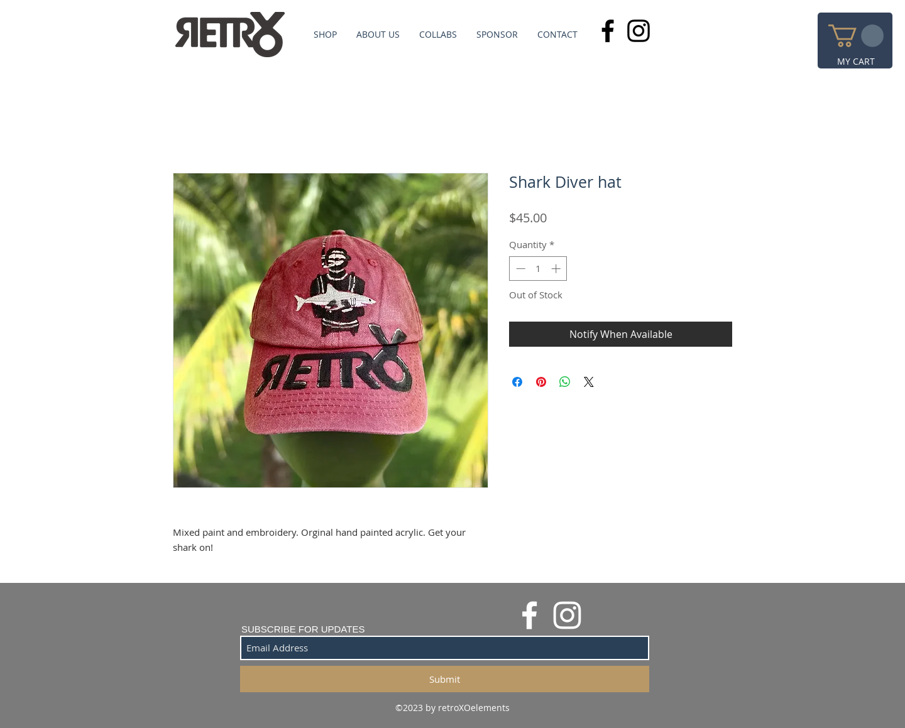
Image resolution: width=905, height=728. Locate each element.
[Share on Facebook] (517, 381)
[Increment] (557, 268)
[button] (856, 35)
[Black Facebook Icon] (608, 31)
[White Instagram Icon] (567, 615)
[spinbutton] (538, 268)
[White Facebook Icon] (529, 615)
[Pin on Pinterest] (541, 381)
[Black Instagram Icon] (638, 31)
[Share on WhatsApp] (565, 381)
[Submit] (444, 679)
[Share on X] (588, 381)
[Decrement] (519, 268)
